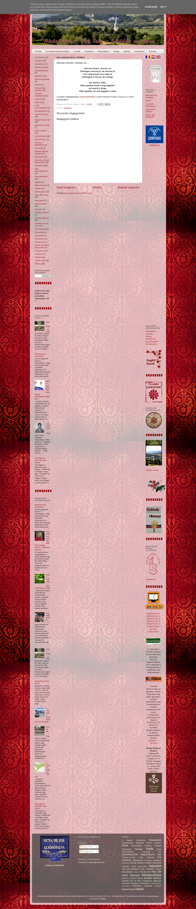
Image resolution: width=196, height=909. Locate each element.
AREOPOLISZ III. (153, 619)
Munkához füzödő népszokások (42, 161)
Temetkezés (40, 239)
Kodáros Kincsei (153, 626)
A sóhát (76, 51)
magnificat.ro (151, 579)
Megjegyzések (87, 851)
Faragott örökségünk (39, 94)
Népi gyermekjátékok (41, 170)
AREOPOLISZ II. (153, 616)
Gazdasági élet (41, 111)
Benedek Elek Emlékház (151, 96)
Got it (163, 7)
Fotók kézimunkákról (40, 106)
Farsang (38, 99)
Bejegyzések (86, 847)
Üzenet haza (40, 260)
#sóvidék (149, 334)
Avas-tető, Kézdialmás (150, 105)
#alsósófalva (151, 331)
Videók (37, 264)
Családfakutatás (41, 71)
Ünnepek (38, 257)
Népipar (38, 182)
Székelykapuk (40, 229)
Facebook (89, 51)
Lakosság (39, 148)
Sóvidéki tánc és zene (131, 881)
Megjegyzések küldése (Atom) (79, 193)
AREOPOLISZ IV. (153, 621)
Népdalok (68, 108)
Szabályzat (139, 51)
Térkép (116, 51)
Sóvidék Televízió (42, 218)
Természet (39, 242)
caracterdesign (152, 896)
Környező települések (39, 144)
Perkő (148, 101)
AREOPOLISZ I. (153, 614)
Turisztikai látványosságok (57, 51)
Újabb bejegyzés (66, 187)
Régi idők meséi (41, 195)
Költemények (40, 139)
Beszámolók (40, 67)
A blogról (38, 61)
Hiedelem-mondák (42, 125)
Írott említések (40, 136)
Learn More (151, 7)
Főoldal (38, 51)
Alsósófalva (39, 64)
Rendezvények (41, 204)
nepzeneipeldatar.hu (88, 97)
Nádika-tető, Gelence (151, 110)
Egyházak (39, 76)
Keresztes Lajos (48, 426)
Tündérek (38, 254)
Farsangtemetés (48, 616)
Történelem (39, 251)
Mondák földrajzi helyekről (41, 152)
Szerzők (152, 51)
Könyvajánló (103, 51)
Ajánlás (127, 51)
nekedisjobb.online (97, 862)
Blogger (103, 899)
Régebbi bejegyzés (129, 187)
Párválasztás (40, 192)
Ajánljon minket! (152, 470)
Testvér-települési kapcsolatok (42, 246)
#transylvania (151, 344)
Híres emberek (41, 131)
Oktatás (38, 188)
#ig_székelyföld (152, 341)
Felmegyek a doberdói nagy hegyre (40, 460)
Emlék (37, 85)
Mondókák (39, 157)
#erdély (149, 336)
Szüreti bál (48, 729)
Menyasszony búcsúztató (40, 355)
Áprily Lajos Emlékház (150, 116)
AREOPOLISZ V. (153, 624)
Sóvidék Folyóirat (42, 212)
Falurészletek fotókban (40, 89)
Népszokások (40, 185)
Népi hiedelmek (41, 176)
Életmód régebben (42, 79)
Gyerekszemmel (41, 114)
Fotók (37, 102)
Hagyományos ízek (42, 120)
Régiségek (39, 200)
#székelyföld (151, 339)
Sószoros (38, 209)
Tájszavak (39, 232)
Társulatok (39, 236)
